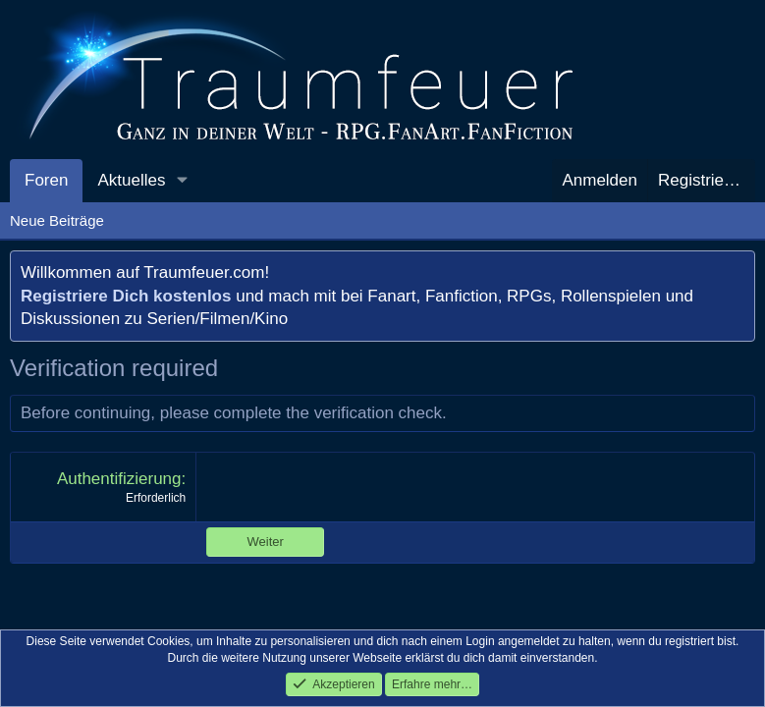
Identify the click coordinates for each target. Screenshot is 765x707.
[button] (181, 180)
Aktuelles (131, 180)
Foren (46, 180)
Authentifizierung (119, 478)
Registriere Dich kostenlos (126, 296)
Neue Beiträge (57, 220)
